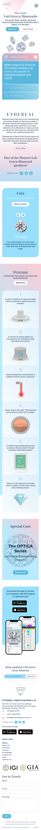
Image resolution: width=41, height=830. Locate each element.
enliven (36, 827)
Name (4, 781)
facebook (26, 173)
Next (23, 215)
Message (6, 797)
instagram (21, 173)
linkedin (31, 173)
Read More (20, 283)
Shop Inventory (20, 204)
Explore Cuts (20, 572)
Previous (18, 215)
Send (7, 816)
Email (4, 789)
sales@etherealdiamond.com (19, 717)
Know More (28, 29)
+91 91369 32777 (13, 711)
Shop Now (12, 29)
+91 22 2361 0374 (13, 714)
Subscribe (31, 676)
